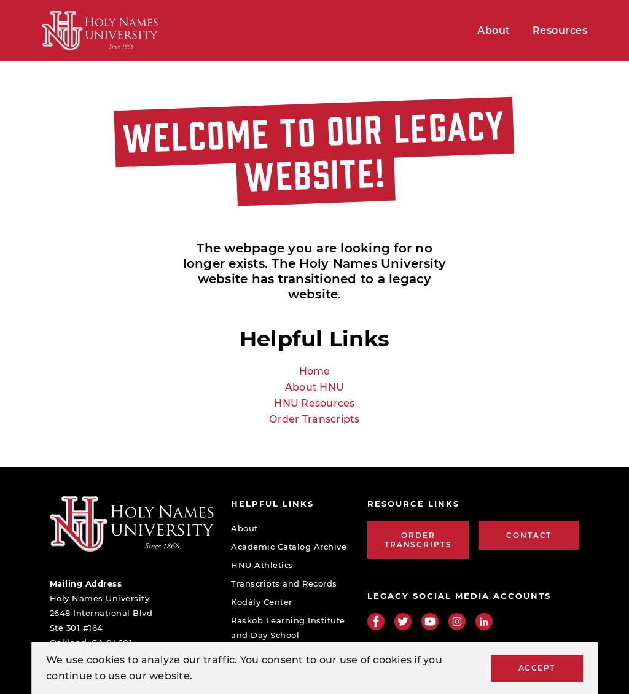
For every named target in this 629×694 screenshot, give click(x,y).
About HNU (314, 387)
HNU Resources (314, 403)
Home (314, 371)
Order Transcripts (314, 419)
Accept (536, 668)
